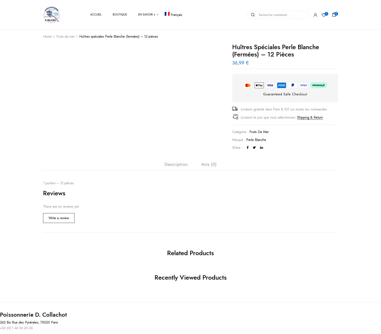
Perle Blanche (256, 139)
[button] (334, 14)
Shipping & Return (310, 117)
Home (47, 36)
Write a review (59, 218)
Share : (237, 147)
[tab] (176, 165)
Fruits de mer (65, 36)
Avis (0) (209, 164)
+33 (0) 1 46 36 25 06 (16, 328)
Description (176, 164)
